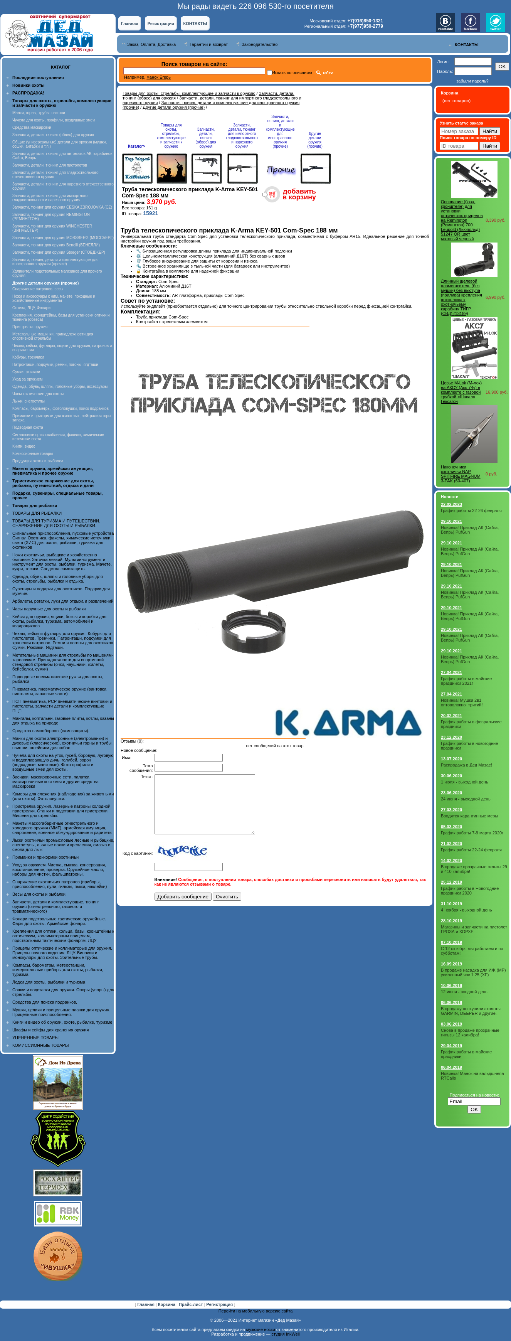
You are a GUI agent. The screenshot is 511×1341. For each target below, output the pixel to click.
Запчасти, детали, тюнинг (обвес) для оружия (53, 135)
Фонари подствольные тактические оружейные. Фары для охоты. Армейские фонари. (59, 921)
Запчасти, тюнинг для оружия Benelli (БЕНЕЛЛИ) (56, 245)
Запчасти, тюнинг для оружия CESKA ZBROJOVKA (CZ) (62, 207)
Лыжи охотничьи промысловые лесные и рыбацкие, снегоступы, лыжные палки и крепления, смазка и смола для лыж (63, 845)
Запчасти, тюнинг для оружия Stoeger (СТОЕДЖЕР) (58, 252)
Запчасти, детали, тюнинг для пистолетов (49, 165)
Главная (129, 23)
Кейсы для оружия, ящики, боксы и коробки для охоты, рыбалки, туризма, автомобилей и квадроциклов (59, 621)
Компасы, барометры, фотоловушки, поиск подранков (60, 408)
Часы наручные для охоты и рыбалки (49, 608)
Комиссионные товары (32, 453)
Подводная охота (27, 427)
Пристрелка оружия (29, 327)
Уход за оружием (27, 379)
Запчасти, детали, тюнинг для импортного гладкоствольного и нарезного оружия (49, 198)
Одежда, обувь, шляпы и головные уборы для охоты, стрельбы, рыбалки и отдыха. (57, 578)
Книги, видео (23, 446)
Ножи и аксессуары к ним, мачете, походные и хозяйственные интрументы (53, 298)
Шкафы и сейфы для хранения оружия (50, 1030)
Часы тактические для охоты (38, 394)
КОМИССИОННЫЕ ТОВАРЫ (40, 1045)
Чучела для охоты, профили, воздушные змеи (53, 120)
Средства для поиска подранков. (44, 1002)
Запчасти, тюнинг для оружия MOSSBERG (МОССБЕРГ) (63, 238)
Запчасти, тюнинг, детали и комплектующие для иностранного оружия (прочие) (55, 262)
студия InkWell (285, 1334)
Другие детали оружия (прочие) (174, 107)
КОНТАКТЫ (195, 23)
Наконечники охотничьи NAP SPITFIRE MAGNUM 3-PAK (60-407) (461, 474)
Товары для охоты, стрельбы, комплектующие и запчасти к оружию (189, 93)
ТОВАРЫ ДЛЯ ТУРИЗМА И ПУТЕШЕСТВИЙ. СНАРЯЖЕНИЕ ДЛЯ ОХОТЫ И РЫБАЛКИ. (56, 523)
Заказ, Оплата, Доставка (151, 44)
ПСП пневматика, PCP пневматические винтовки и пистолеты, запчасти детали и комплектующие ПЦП (62, 706)
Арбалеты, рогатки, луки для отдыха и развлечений (62, 601)
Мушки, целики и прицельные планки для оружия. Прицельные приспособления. (61, 1012)
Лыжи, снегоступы (28, 401)
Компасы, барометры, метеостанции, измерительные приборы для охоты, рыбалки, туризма (57, 970)
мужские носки (260, 1329)
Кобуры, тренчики (28, 357)
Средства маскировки (31, 127)
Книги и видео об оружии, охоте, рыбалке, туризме (62, 1022)
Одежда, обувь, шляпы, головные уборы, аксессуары (60, 386)
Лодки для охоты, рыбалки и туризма (48, 982)
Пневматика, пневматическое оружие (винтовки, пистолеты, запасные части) (60, 691)
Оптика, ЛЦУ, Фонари (31, 308)
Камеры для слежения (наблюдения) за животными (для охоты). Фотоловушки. (63, 796)
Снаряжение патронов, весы (37, 289)
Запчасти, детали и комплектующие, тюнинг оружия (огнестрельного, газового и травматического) (55, 906)
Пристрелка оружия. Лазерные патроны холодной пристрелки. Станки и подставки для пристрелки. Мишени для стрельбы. (61, 811)
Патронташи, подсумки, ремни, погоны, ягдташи (55, 364)
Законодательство (259, 44)
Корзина (167, 1304)
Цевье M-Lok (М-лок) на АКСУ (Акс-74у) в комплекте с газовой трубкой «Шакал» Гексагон (461, 392)
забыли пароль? (472, 81)
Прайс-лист (191, 1304)
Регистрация (161, 23)
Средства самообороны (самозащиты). (50, 730)
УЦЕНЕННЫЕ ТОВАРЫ (35, 1037)
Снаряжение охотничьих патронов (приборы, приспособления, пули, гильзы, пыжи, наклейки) (59, 884)
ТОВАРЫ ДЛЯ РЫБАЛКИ (37, 513)
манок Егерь (158, 77)
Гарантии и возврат (209, 44)
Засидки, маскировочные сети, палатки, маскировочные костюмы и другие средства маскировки (55, 781)
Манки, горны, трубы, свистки (38, 113)
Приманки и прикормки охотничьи (45, 857)
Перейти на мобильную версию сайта (256, 1311)
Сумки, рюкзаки (26, 372)
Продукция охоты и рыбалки (37, 461)
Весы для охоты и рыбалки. (39, 894)
